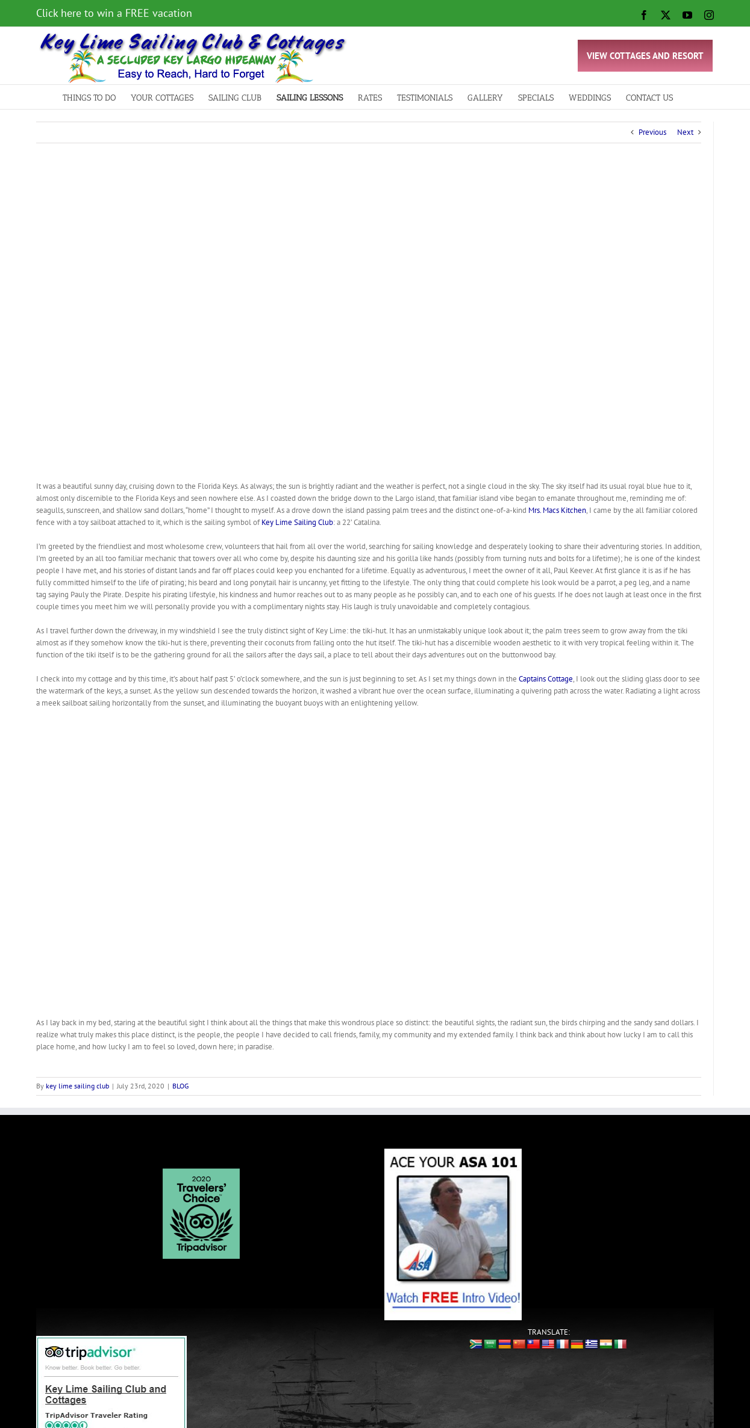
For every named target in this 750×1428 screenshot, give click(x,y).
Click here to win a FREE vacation (114, 13)
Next (685, 132)
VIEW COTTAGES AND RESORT (645, 55)
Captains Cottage (546, 679)
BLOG (180, 1085)
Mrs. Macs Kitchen (557, 510)
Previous (652, 132)
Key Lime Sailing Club (297, 522)
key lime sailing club (77, 1085)
